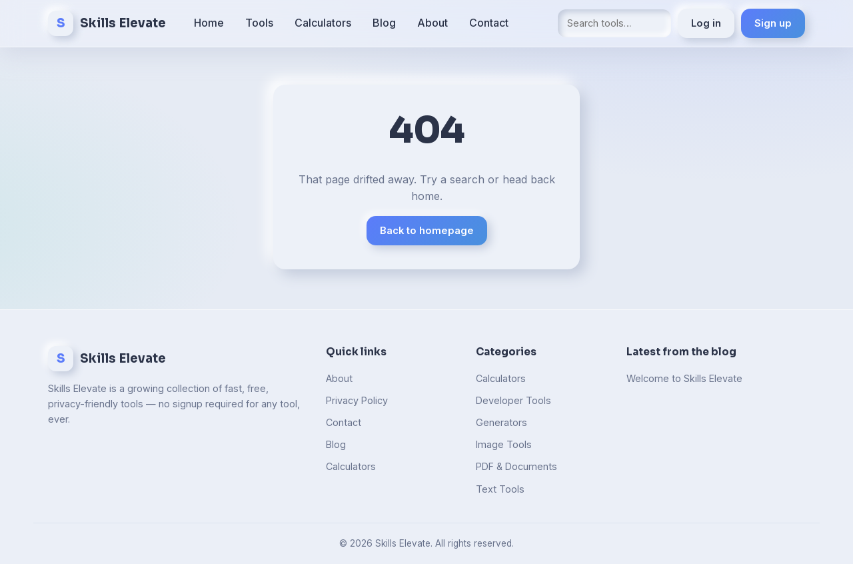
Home (209, 22)
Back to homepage (427, 231)
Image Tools (504, 444)
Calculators (323, 22)
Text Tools (500, 489)
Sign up (773, 23)
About (432, 22)
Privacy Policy (357, 400)
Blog (384, 22)
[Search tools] (614, 23)
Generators (501, 422)
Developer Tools (513, 400)
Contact (488, 22)
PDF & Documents (516, 466)
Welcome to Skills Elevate (684, 378)
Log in (706, 23)
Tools (259, 22)
